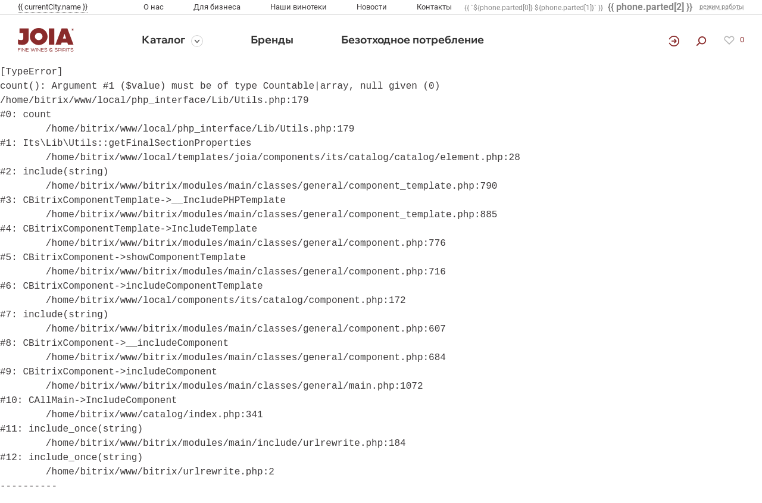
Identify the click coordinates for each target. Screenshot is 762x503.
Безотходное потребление (412, 39)
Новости (372, 6)
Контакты (434, 6)
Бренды (272, 39)
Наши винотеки (298, 6)
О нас (153, 6)
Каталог (163, 39)
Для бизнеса (217, 6)
